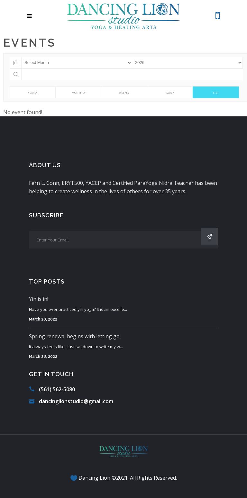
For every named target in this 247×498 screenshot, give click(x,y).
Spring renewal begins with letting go (74, 336)
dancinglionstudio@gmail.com (76, 401)
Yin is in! (38, 299)
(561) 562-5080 (57, 389)
